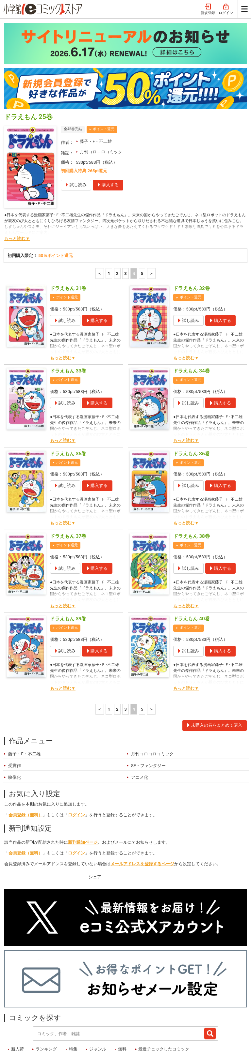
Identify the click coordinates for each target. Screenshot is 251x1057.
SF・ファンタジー (148, 727)
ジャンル (97, 1010)
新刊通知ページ (83, 804)
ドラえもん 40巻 (191, 580)
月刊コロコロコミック (101, 113)
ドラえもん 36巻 (191, 415)
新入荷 (17, 1010)
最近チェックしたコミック (163, 1010)
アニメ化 (139, 739)
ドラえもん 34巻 (191, 333)
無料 (122, 1010)
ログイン (76, 776)
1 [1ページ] (109, 235)
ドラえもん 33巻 (68, 333)
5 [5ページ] (142, 235)
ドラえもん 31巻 (68, 250)
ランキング (46, 1010)
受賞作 (14, 727)
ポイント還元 (103, 91)
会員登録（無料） (25, 776)
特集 (73, 1010)
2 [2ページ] (117, 235)
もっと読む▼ (17, 200)
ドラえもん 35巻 (68, 415)
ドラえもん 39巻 (68, 580)
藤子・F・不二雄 (96, 103)
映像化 (14, 739)
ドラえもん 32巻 (191, 250)
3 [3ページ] (125, 235)
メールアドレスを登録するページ (142, 825)
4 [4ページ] (133, 235)
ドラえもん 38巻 (191, 498)
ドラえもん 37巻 (68, 498)
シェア (95, 838)
